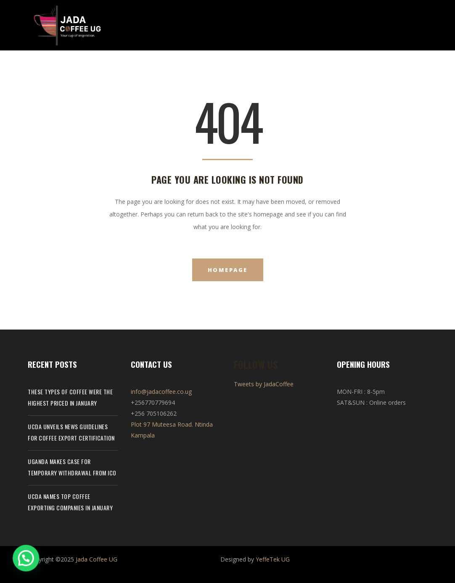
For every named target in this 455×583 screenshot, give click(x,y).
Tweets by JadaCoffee (264, 384)
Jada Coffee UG (96, 559)
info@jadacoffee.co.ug (161, 392)
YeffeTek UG (273, 559)
